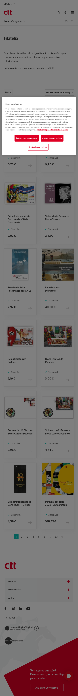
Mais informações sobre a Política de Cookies (52, 130)
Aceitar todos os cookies (52, 138)
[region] (39, 126)
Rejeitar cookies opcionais (26, 138)
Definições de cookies (38, 147)
